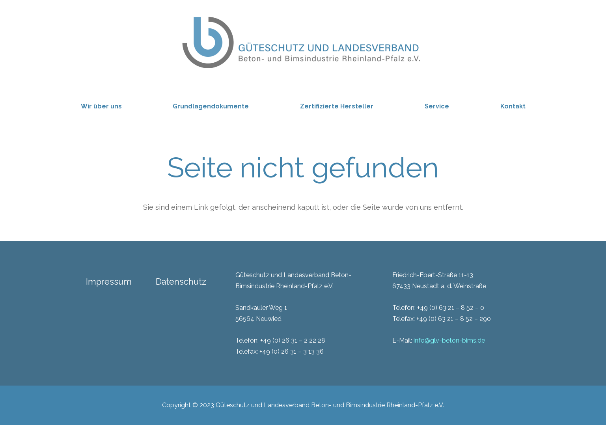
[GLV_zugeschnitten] (303, 41)
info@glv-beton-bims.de (449, 340)
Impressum (109, 282)
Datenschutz (181, 282)
